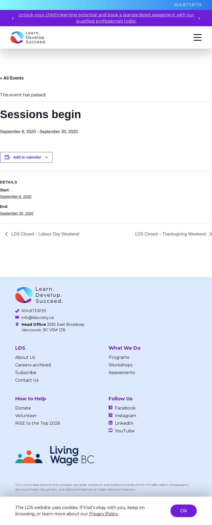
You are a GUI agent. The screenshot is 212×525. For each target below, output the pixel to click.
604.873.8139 (187, 4)
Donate (23, 408)
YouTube (125, 430)
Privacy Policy (103, 513)
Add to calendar (27, 157)
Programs (119, 357)
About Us (25, 357)
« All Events (12, 78)
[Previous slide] (13, 18)
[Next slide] (199, 18)
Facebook (125, 408)
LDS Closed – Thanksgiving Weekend (171, 234)
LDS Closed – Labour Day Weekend (44, 234)
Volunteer (26, 415)
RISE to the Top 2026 (37, 423)
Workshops (120, 365)
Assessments (122, 372)
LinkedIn (124, 423)
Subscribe (25, 372)
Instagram (125, 415)
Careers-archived (33, 365)
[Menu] (197, 37)
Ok (183, 511)
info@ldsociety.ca (38, 317)
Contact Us (26, 380)
